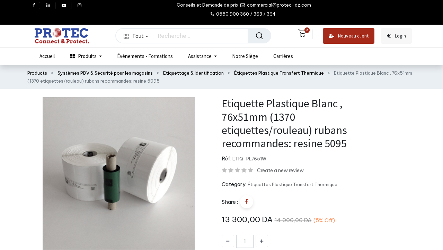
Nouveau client (349, 36)
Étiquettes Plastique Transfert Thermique (279, 73)
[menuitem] (47, 56)
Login (396, 36)
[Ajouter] (262, 241)
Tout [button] (136, 35)
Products (37, 73)
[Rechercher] (259, 36)
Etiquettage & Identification (193, 73)
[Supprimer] (228, 241)
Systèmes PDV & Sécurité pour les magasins (105, 73)
